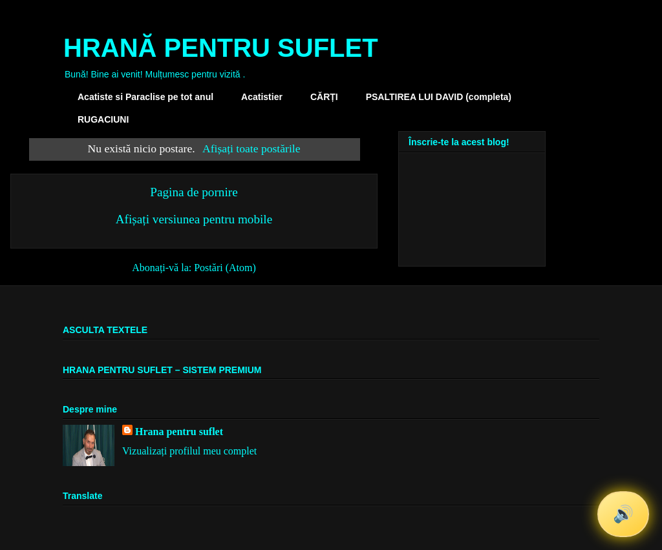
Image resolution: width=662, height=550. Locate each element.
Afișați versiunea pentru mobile (194, 219)
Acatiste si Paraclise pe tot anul (145, 97)
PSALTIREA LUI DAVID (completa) (438, 97)
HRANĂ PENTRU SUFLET (220, 48)
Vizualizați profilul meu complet (189, 450)
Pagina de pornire (193, 192)
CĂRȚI (324, 97)
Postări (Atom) (225, 267)
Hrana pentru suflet (179, 431)
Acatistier (262, 97)
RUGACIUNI (103, 119)
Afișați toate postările (251, 148)
